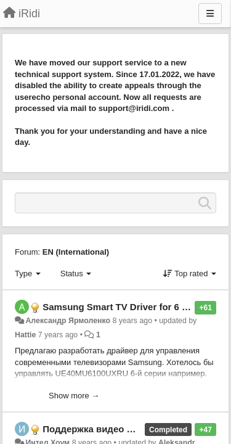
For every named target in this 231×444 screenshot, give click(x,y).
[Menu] (210, 13)
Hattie (25, 335)
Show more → (74, 395)
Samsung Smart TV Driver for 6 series (125, 307)
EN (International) (76, 252)
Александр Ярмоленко (67, 320)
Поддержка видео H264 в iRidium (118, 429)
